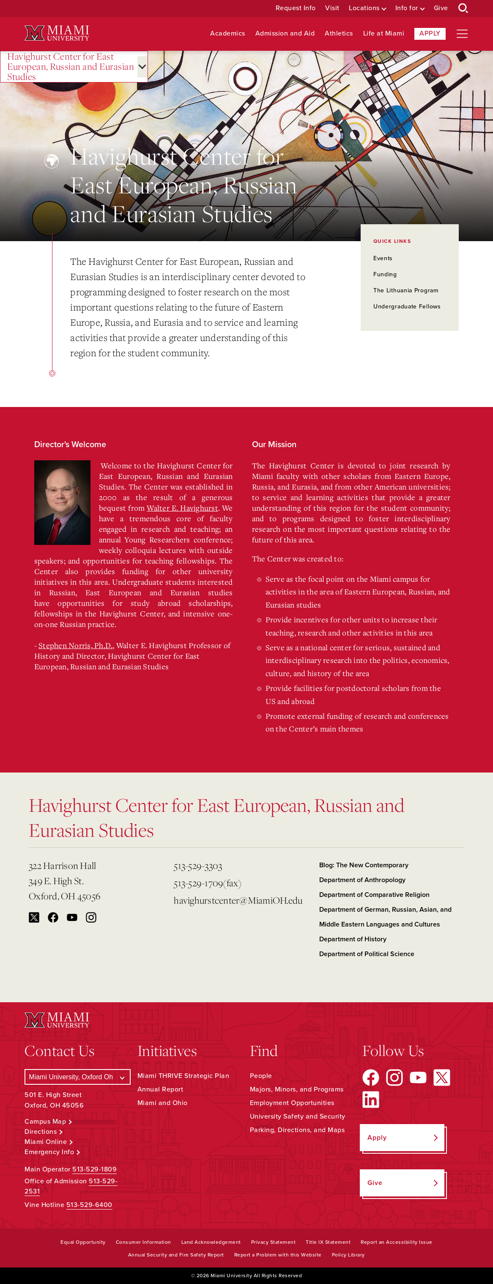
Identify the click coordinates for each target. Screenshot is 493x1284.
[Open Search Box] (463, 8)
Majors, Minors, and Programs (297, 1089)
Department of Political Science (366, 954)
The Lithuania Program (405, 290)
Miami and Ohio (162, 1103)
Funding (385, 274)
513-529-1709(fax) (207, 883)
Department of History (352, 939)
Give (441, 8)
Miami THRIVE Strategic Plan (183, 1076)
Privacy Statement (273, 1242)
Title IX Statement (328, 1242)
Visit (332, 8)
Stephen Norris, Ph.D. (75, 645)
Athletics (339, 34)
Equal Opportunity (83, 1242)
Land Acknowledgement (211, 1242)
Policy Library (348, 1255)
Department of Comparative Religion (374, 895)
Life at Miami (384, 34)
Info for (406, 8)
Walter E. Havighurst (182, 508)
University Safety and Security (297, 1116)
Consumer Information (143, 1242)
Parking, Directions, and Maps (297, 1130)
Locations (364, 8)
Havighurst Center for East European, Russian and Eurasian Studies (70, 66)
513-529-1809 (94, 1169)
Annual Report (160, 1089)
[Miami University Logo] (57, 33)
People (261, 1076)
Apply (430, 33)
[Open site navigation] (462, 33)
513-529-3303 (198, 865)
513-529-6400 (89, 1205)
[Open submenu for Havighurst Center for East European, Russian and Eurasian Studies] (142, 66)
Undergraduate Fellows (407, 306)
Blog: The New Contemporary (363, 865)
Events (383, 258)
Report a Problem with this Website (278, 1255)
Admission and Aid (285, 34)
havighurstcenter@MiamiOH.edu (238, 900)
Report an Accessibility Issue (397, 1242)
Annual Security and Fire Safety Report (176, 1255)
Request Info (296, 8)
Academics (227, 34)
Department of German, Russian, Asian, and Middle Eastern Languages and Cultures (385, 917)
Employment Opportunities (292, 1103)
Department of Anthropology (362, 880)
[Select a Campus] (77, 1077)
